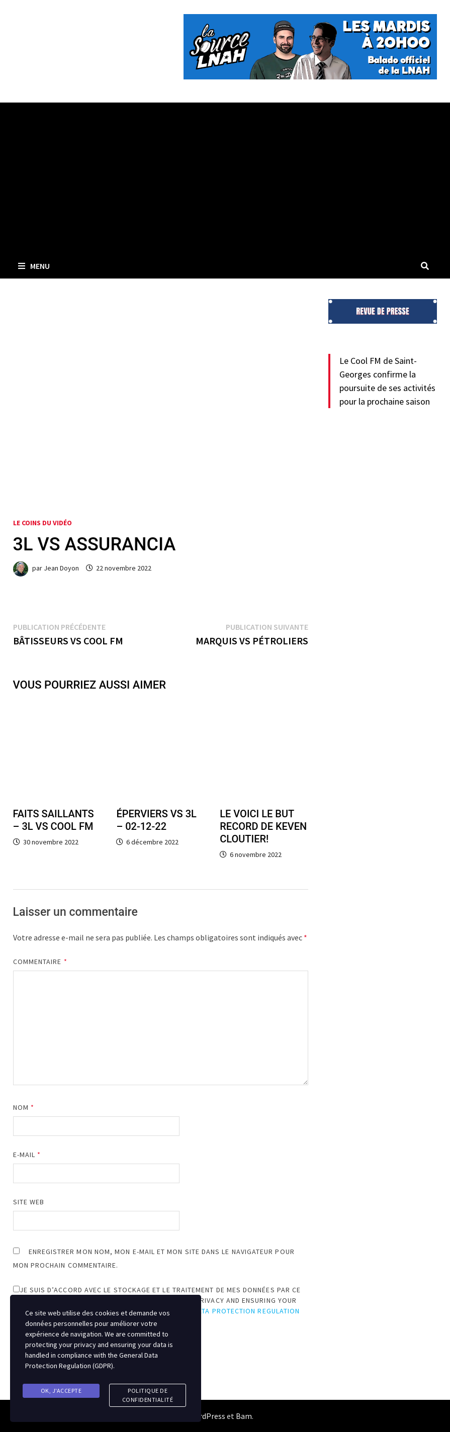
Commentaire (40, 961)
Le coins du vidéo (42, 522)
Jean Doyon (61, 567)
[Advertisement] (225, 178)
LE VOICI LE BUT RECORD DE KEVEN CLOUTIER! (263, 826)
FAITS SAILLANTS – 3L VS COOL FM (53, 820)
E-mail (27, 1154)
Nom (23, 1107)
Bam (244, 1416)
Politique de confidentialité (147, 1395)
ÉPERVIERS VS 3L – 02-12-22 (156, 820)
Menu (34, 266)
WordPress (206, 1416)
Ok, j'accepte (61, 1390)
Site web (29, 1201)
